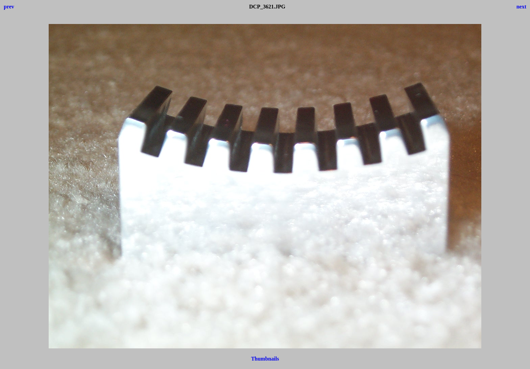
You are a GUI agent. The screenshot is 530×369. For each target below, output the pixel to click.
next (521, 6)
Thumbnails (265, 359)
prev (9, 6)
